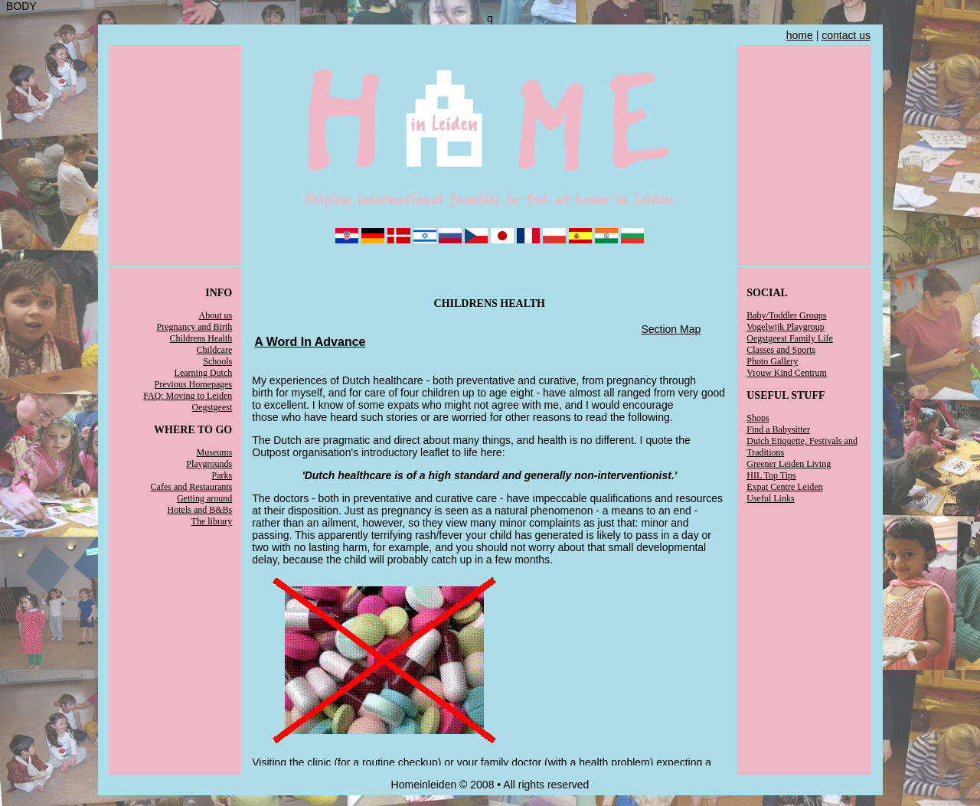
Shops (757, 418)
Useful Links (770, 498)
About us (216, 315)
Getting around (204, 498)
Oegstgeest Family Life (789, 338)
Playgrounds (209, 463)
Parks (222, 475)
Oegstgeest (212, 407)
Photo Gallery (772, 361)
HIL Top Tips (771, 475)
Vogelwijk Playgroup (785, 326)
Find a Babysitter (778, 429)
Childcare (215, 349)
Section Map (671, 329)
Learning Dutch (204, 372)
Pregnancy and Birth (195, 326)
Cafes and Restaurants (192, 486)
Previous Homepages (194, 384)
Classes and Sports (780, 349)
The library (212, 521)
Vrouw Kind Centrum (786, 372)
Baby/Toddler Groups (786, 315)
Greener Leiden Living (788, 463)
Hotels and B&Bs (200, 509)
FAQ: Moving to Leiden (187, 395)
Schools (217, 361)
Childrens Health (201, 338)
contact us (846, 35)
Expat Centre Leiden (784, 486)
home (799, 35)
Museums (215, 452)
